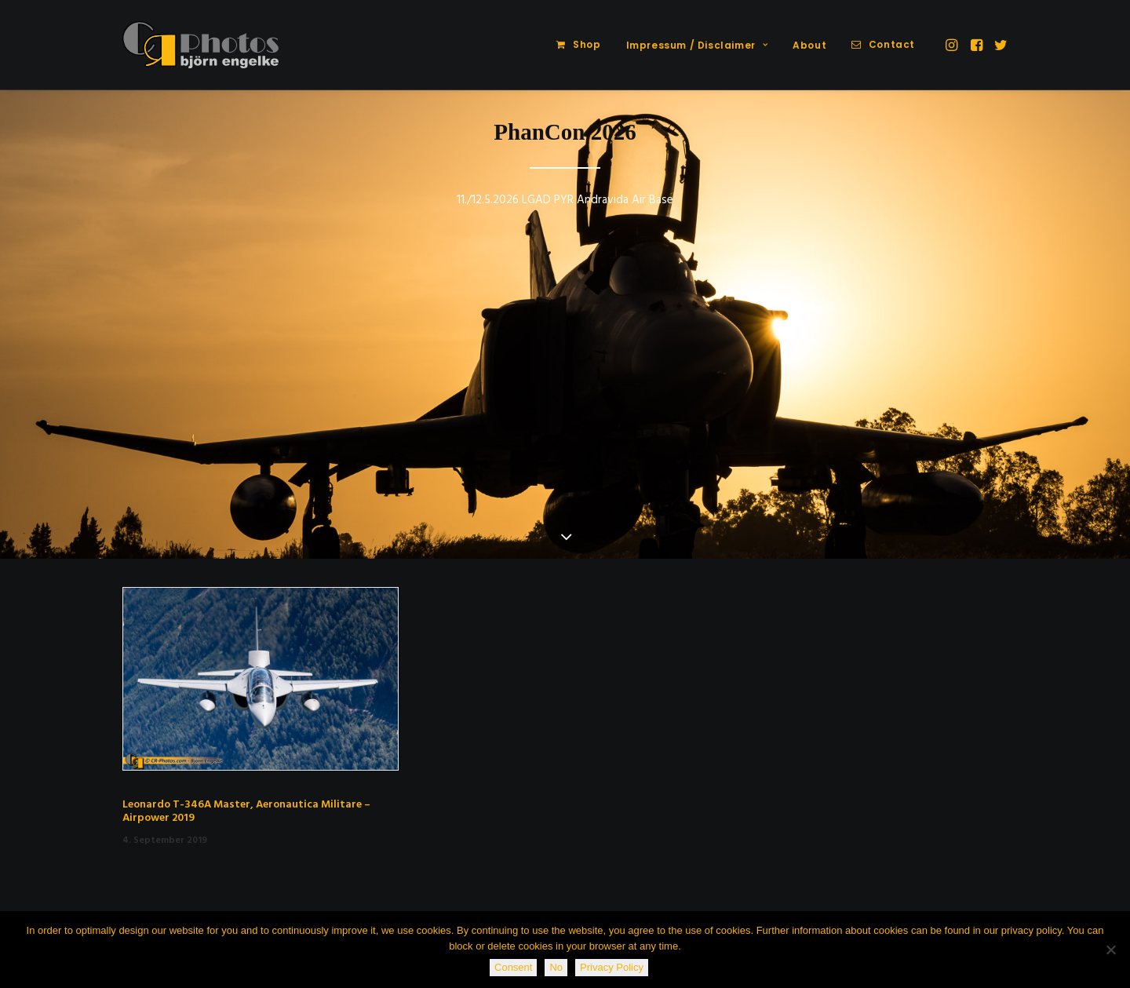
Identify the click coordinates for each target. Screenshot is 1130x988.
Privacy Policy (611, 967)
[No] (1110, 949)
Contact (892, 44)
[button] (953, 44)
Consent (513, 967)
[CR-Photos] (200, 44)
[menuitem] (578, 44)
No (556, 967)
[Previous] (40, 365)
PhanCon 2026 (565, 131)
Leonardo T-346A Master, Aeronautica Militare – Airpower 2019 (246, 811)
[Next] (1090, 365)
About (809, 45)
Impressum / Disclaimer (697, 45)
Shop (586, 44)
